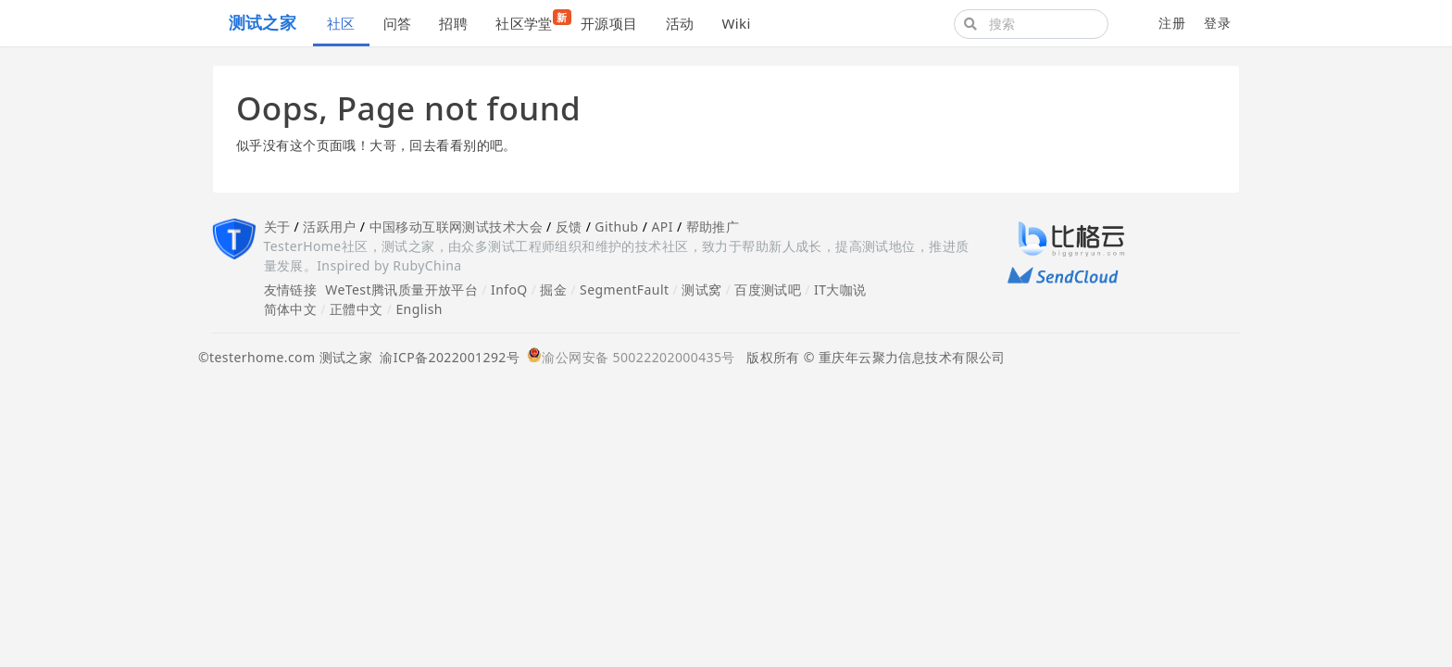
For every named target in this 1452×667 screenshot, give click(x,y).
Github (616, 226)
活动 (680, 23)
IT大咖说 (840, 289)
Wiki (735, 23)
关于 (277, 226)
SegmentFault (624, 289)
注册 (1171, 22)
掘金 (553, 289)
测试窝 (701, 289)
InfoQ (509, 289)
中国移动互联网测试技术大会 (456, 226)
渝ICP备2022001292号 (445, 357)
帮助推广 (713, 226)
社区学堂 (531, 20)
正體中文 (356, 309)
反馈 (569, 226)
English (419, 309)
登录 (1217, 22)
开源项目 (609, 23)
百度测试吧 (767, 289)
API (661, 226)
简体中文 (291, 309)
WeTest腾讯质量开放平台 (401, 289)
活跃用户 (330, 226)
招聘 (453, 23)
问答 (397, 23)
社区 (341, 23)
